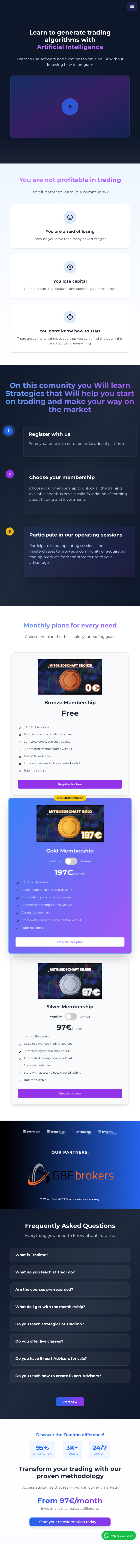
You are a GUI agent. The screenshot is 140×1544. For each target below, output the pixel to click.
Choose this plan (70, 942)
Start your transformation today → (70, 1522)
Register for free (70, 784)
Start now (70, 1402)
